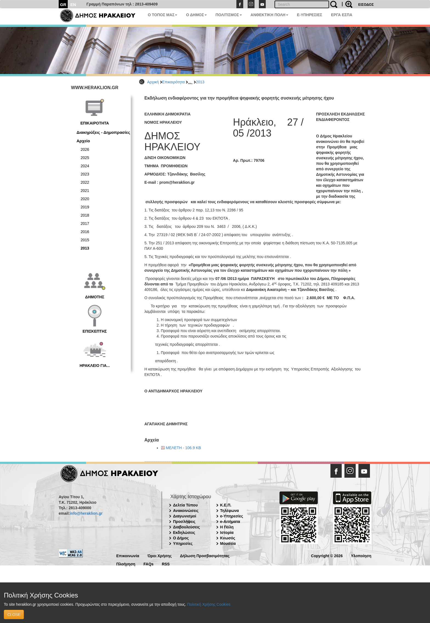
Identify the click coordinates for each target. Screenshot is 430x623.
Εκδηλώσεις (184, 532)
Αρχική (153, 82)
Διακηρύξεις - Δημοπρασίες (103, 132)
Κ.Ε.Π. (225, 505)
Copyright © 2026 (327, 555)
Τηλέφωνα (229, 510)
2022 (85, 182)
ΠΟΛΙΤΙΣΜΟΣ (229, 15)
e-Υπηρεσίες (231, 516)
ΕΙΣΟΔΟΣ (366, 4)
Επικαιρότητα (173, 82)
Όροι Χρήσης (160, 555)
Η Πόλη (227, 527)
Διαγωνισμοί (184, 516)
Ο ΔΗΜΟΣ (196, 15)
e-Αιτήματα (230, 521)
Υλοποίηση (361, 555)
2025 (85, 157)
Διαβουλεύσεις (186, 527)
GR (63, 4)
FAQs (148, 563)
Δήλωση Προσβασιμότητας (205, 555)
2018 (85, 215)
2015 (85, 240)
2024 (85, 166)
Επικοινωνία (127, 555)
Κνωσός (227, 538)
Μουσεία (228, 543)
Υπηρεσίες (183, 543)
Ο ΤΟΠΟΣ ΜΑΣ (162, 15)
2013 (200, 82)
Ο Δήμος (181, 538)
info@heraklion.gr (86, 513)
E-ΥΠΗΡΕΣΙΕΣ (309, 15)
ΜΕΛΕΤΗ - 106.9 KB (183, 448)
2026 (85, 149)
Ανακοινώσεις (186, 510)
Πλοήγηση (125, 563)
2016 (85, 232)
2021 (85, 190)
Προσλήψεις (184, 521)
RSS (166, 563)
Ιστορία (227, 532)
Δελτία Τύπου (185, 505)
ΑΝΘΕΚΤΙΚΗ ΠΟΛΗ (269, 15)
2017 (85, 223)
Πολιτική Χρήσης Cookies (208, 604)
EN (73, 4)
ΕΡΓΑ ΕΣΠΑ (341, 15)
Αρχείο (83, 140)
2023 (85, 174)
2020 (85, 199)
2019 (85, 207)
